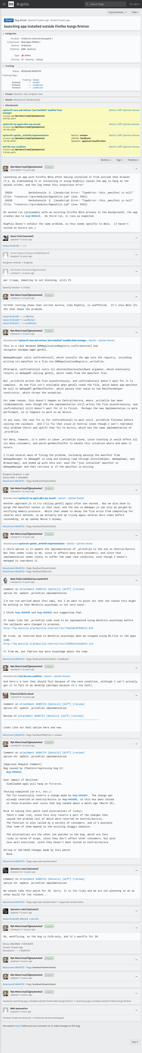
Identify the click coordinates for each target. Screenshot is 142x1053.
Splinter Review (131, 110)
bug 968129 (32, 216)
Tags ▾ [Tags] (119, 160)
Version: (15, 45)
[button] (134, 4)
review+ (84, 135)
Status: (16, 71)
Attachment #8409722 (13, 526)
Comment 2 (15, 298)
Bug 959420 (13, 772)
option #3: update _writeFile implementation (26, 135)
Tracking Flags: (9, 75)
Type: (17, 55)
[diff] (66, 589)
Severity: (29, 59)
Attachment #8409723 (13, 568)
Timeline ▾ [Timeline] (133, 160)
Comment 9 (15, 745)
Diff (119, 110)
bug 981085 (69, 799)
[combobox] (105, 4)
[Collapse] (136, 168)
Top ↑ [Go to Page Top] (135, 1042)
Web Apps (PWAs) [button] (30, 42)
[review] (77, 589)
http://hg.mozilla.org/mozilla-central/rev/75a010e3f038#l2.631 (47, 628)
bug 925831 (44, 612)
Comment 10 (16, 872)
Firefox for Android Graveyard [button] (37, 38)
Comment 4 (15, 491)
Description (15, 170)
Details (112, 110)
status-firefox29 (11, 316)
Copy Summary (115, 12)
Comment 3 (15, 334)
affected (29, 316)
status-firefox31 (11, 323)
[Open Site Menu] (4, 4)
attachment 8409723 (32, 589)
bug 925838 (22, 612)
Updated (14, 239)
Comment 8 (15, 697)
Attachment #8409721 (13, 481)
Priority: (15, 59)
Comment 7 (15, 669)
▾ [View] (126, 12)
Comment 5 (15, 537)
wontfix (36, 82)
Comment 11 (16, 929)
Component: (13, 42)
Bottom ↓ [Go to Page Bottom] (106, 160)
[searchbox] (105, 4)
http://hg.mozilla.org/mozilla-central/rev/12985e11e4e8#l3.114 (47, 643)
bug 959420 (79, 795)
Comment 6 (15, 582)
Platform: (15, 49)
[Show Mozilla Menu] (11, 4)
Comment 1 (15, 273)
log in (18, 1026)
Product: (15, 38)
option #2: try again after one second (21, 124)
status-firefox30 (11, 245)
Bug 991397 (21, 20)
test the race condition (14, 146)
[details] (53, 589)
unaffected (38, 85)
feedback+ (85, 138)
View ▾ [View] (135, 12)
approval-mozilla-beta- (94, 141)
